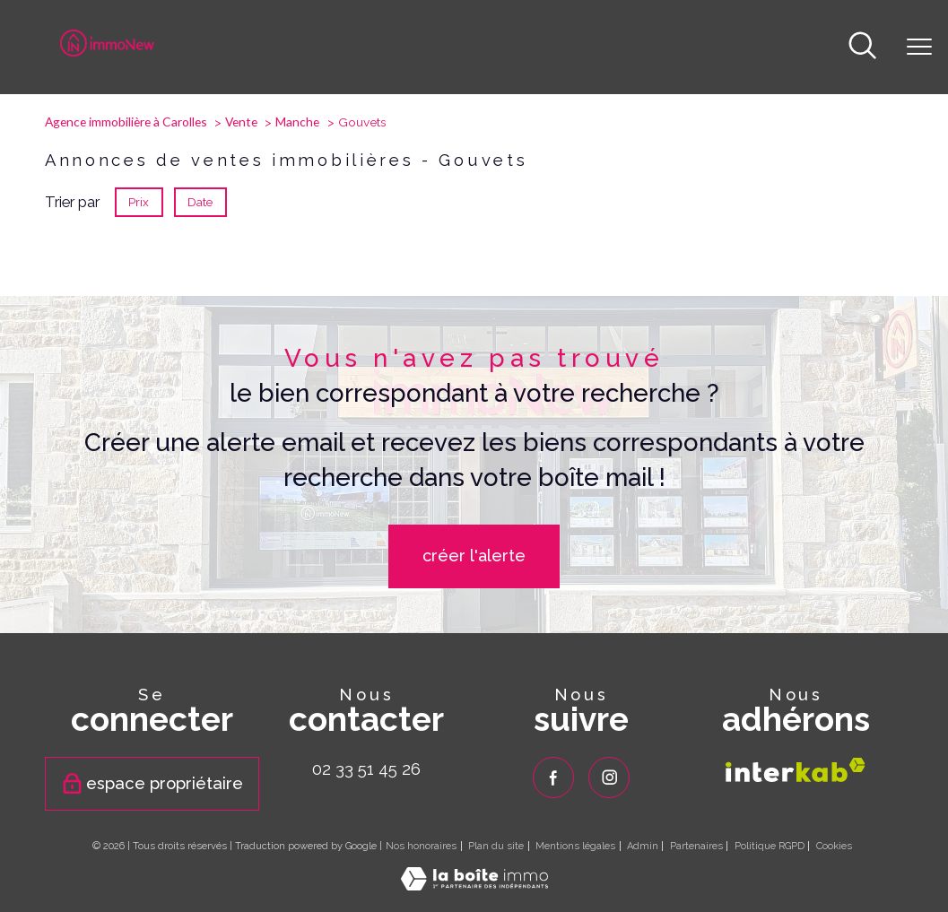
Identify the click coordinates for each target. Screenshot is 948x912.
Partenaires (696, 846)
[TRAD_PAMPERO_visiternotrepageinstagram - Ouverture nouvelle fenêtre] (609, 777)
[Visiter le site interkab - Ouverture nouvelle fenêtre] (795, 770)
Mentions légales (575, 846)
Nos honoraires (421, 846)
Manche (297, 121)
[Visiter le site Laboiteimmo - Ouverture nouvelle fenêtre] (474, 885)
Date (200, 202)
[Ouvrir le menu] (919, 47)
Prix (138, 202)
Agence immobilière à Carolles (126, 121)
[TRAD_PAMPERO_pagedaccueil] (107, 51)
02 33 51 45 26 (366, 768)
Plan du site (496, 846)
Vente (241, 121)
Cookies (834, 846)
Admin (642, 846)
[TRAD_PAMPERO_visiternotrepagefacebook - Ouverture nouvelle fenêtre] (553, 777)
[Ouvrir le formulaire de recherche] (862, 47)
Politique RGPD (769, 846)
